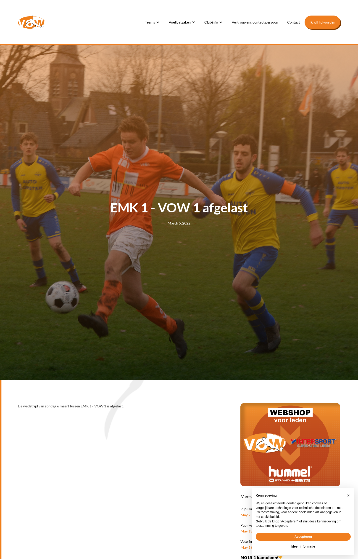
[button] (152, 22)
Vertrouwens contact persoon (255, 22)
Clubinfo (211, 22)
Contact (293, 22)
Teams (150, 22)
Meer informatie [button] (303, 546)
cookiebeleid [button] (270, 517)
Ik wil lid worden (322, 22)
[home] (31, 22)
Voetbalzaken (180, 22)
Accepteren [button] (303, 536)
